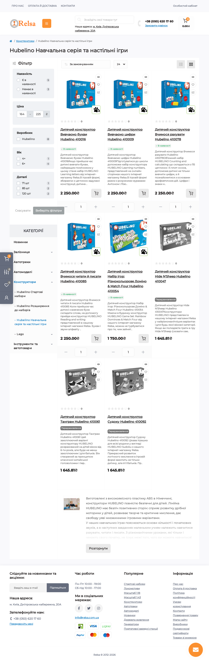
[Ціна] (22, 114)
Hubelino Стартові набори (28, 294)
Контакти (68, 5)
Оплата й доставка (42, 5)
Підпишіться (58, 587)
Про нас (18, 5)
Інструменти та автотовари (26, 346)
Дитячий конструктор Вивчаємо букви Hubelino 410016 (77, 134)
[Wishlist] (98, 85)
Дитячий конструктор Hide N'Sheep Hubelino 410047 (172, 276)
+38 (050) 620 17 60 (159, 21)
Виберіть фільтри (49, 210)
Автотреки (22, 262)
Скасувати (23, 210)
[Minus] (66, 207)
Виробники (180, 624)
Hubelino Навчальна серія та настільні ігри (30, 322)
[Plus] (95, 207)
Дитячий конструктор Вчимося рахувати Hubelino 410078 (172, 134)
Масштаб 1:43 (132, 597)
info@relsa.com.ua (87, 617)
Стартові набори (134, 583)
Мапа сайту (180, 619)
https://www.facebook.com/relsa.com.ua (79, 608)
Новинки (21, 242)
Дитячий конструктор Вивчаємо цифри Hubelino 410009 (125, 134)
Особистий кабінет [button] (185, 5)
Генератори (131, 624)
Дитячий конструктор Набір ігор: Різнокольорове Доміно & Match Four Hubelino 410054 (127, 281)
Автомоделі (23, 272)
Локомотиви (132, 588)
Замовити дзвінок (156, 25)
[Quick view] (98, 77)
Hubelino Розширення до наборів (31, 308)
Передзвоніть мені (21, 623)
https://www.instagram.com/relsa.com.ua (98, 608)
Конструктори (25, 41)
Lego (20, 334)
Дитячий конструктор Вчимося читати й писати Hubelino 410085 (80, 276)
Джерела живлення (136, 619)
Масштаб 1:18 (132, 592)
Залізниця (22, 252)
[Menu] (46, 23)
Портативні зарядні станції (141, 628)
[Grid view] (191, 64)
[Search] (79, 20)
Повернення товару (185, 615)
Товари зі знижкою (185, 637)
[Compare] (98, 92)
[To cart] (96, 193)
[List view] (181, 64)
